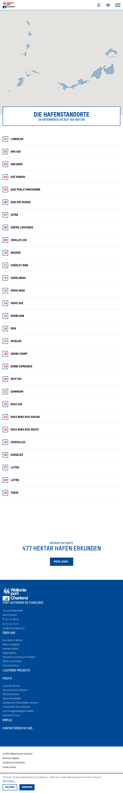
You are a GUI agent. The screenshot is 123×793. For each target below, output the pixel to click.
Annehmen (27, 787)
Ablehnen (10, 787)
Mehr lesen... (9, 781)
